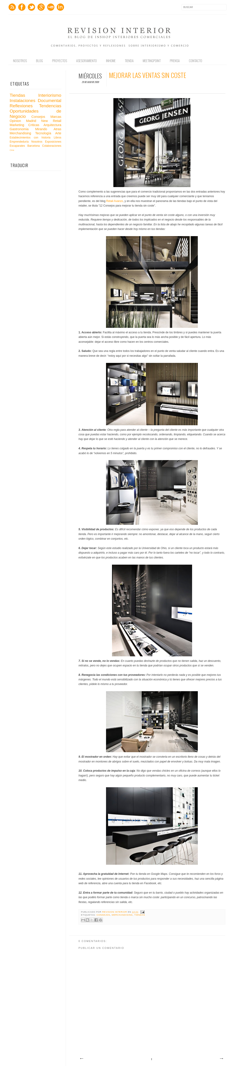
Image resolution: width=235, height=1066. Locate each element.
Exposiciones (53, 141)
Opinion (15, 121)
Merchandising (122, 915)
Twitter (31, 7)
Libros (57, 137)
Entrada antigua (221, 1059)
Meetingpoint (152, 60)
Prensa (175, 60)
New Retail (51, 121)
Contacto (195, 60)
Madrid (31, 121)
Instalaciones (22, 100)
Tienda (129, 60)
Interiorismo (49, 95)
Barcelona (33, 145)
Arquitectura (52, 125)
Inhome (111, 60)
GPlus (41, 7)
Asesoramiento (86, 60)
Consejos (103, 915)
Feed (12, 7)
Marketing (17, 125)
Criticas (33, 125)
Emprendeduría (19, 141)
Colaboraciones (51, 145)
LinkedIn (60, 7)
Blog (39, 60)
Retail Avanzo (114, 201)
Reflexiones (21, 105)
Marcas (55, 117)
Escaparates (17, 145)
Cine (12, 150)
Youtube (50, 7)
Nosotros (20, 60)
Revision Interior (115, 912)
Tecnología (43, 133)
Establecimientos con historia (30, 137)
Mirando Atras (48, 129)
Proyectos (59, 60)
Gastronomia (19, 129)
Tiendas (139, 915)
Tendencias (50, 105)
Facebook (21, 7)
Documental (49, 100)
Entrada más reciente (81, 1059)
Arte (58, 133)
